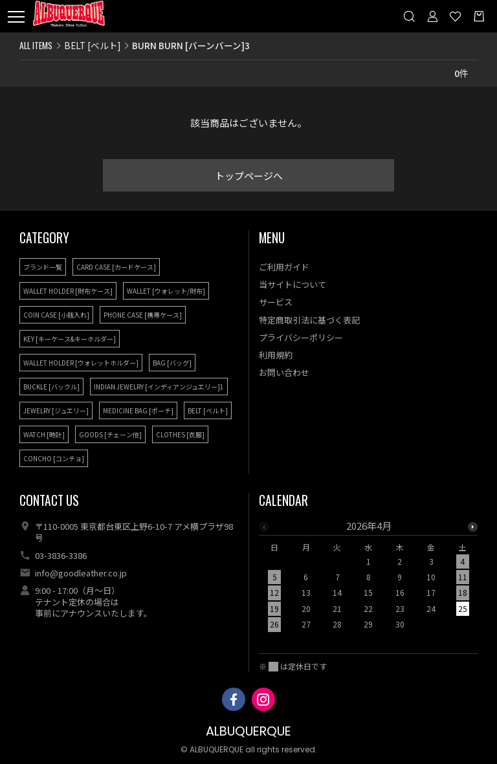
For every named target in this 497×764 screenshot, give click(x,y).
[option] (368, 579)
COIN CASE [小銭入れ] (56, 315)
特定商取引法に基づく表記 (309, 320)
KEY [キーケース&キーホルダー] (69, 339)
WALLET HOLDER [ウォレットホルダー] (80, 362)
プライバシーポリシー (301, 337)
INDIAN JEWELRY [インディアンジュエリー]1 (159, 386)
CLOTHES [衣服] (180, 434)
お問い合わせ (284, 372)
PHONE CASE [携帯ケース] (143, 315)
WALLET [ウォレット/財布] (166, 291)
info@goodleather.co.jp (81, 573)
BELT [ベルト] (92, 45)
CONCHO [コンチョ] (53, 458)
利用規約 (276, 355)
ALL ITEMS (35, 45)
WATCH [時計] (44, 434)
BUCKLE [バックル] (51, 386)
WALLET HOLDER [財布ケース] (68, 291)
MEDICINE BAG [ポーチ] (138, 410)
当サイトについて (292, 284)
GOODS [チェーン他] (110, 434)
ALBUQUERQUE (248, 731)
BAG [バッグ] (172, 362)
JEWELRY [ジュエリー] (56, 410)
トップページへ (249, 175)
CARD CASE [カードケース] (116, 267)
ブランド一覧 (42, 267)
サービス (276, 302)
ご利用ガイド (284, 267)
